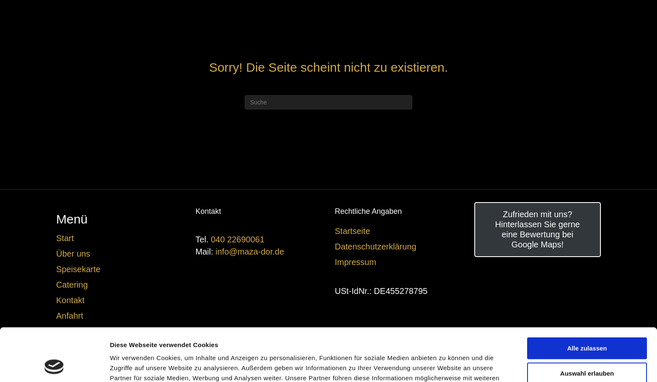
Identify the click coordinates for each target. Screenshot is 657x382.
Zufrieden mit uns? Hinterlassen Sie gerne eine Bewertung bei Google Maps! (537, 229)
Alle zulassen (587, 298)
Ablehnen (587, 348)
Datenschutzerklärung (375, 246)
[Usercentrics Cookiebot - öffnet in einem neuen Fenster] (54, 365)
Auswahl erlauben (587, 323)
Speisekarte (78, 269)
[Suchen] (328, 102)
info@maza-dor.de (249, 251)
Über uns (73, 253)
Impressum (355, 262)
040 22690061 (237, 239)
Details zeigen (445, 365)
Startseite (352, 231)
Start (65, 238)
